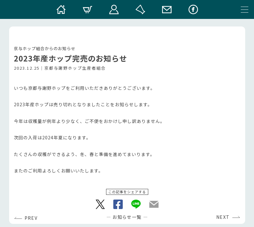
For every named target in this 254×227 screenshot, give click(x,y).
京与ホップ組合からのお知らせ (45, 48)
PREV (31, 218)
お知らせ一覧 (126, 217)
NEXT (223, 217)
